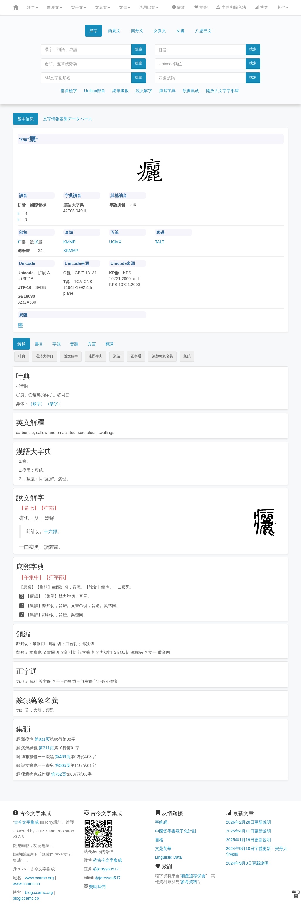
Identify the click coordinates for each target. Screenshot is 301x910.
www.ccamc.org (39, 877)
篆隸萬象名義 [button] (162, 356)
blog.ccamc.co (26, 898)
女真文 (102, 7)
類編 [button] (116, 356)
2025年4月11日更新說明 (248, 831)
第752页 (58, 774)
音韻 (74, 344)
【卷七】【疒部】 (39, 508)
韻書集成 (191, 90)
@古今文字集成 (107, 860)
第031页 (42, 739)
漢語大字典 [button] (44, 356)
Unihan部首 (94, 90)
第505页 (62, 765)
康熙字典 (167, 90)
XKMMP (70, 250)
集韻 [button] (187, 356)
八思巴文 (148, 7)
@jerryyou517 (106, 869)
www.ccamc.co (26, 883)
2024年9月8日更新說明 (247, 863)
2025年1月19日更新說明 (248, 839)
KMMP (69, 241)
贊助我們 (97, 886)
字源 (56, 344)
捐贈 (201, 7)
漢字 (32, 7)
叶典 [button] (21, 356)
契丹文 (78, 7)
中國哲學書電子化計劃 (175, 831)
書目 (39, 344)
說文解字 (144, 90)
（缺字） (36, 403)
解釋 (21, 344)
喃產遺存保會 (193, 875)
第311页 (46, 748)
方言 (92, 344)
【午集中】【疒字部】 (44, 577)
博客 (261, 7)
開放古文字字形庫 (222, 90)
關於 (178, 7)
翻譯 (109, 344)
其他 (282, 7)
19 (36, 241)
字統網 (161, 822)
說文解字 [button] (71, 356)
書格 (159, 839)
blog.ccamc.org (39, 892)
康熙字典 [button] (96, 356)
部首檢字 (69, 90)
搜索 (138, 49)
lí (19, 213)
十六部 (50, 531)
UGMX (115, 241)
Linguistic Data (168, 857)
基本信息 (25, 118)
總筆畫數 (120, 90)
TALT (159, 241)
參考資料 (189, 881)
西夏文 (54, 7)
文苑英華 (163, 848)
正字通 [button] (136, 356)
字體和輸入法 (231, 7)
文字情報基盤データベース (67, 118)
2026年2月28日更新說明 (248, 822)
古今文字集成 (26, 822)
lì (19, 219)
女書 (124, 7)
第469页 (62, 756)
